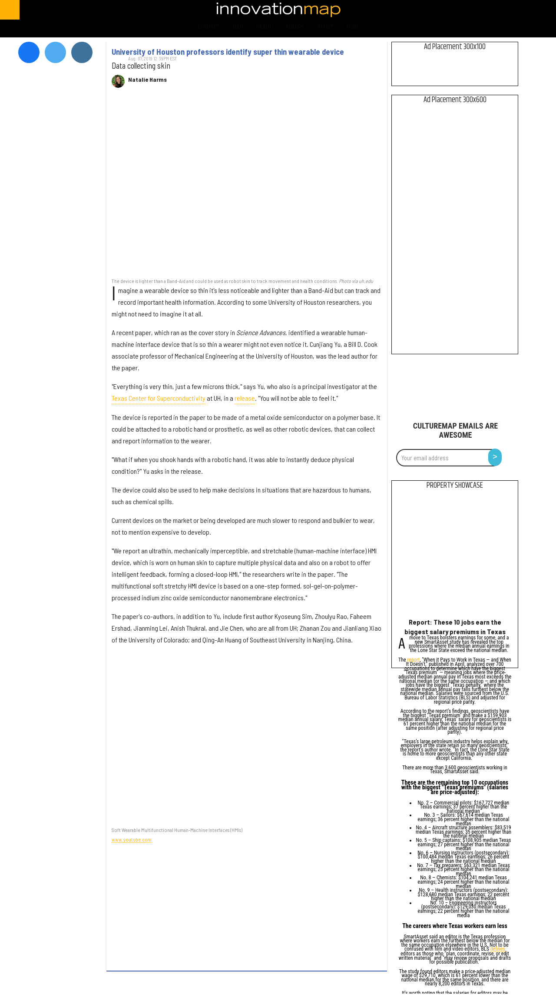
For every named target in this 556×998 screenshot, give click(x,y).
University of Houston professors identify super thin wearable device (228, 52)
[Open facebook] (465, 9)
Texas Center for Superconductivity (158, 398)
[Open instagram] (511, 9)
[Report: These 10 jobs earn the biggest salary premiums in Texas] (455, 555)
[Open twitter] (488, 9)
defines (497, 949)
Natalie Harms (147, 80)
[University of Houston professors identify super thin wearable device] (246, 187)
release (245, 398)
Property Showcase (455, 485)
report (413, 660)
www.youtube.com (132, 839)
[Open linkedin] (534, 9)
